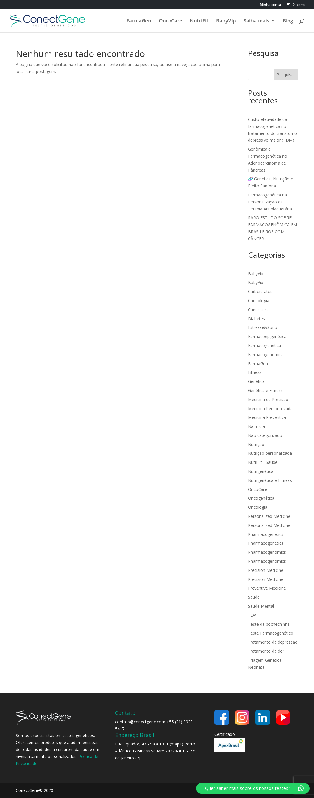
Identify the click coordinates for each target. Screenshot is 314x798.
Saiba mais (256, 21)
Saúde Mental (261, 606)
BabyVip (226, 21)
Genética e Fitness (265, 390)
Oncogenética (261, 498)
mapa (176, 744)
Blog (288, 21)
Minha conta (270, 5)
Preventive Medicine (267, 588)
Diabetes (256, 318)
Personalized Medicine (269, 516)
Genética (256, 381)
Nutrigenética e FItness (270, 480)
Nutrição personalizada (270, 453)
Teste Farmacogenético (270, 633)
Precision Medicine (265, 570)
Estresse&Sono (262, 327)
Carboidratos (260, 291)
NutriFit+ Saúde (262, 462)
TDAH (253, 615)
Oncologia (257, 507)
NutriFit (199, 21)
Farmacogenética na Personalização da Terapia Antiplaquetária (270, 202)
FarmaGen (138, 21)
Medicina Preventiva (267, 417)
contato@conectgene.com (140, 721)
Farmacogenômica (266, 354)
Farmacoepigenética (267, 336)
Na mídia (256, 426)
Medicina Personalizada (270, 408)
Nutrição (256, 444)
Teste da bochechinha (269, 624)
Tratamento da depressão (273, 642)
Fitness (254, 372)
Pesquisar (286, 74)
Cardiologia (258, 300)
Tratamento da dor (266, 651)
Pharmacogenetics (265, 534)
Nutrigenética (260, 471)
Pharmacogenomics (267, 552)
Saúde (254, 597)
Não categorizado (265, 435)
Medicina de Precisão (268, 399)
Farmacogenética (264, 345)
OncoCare (170, 21)
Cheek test (258, 309)
